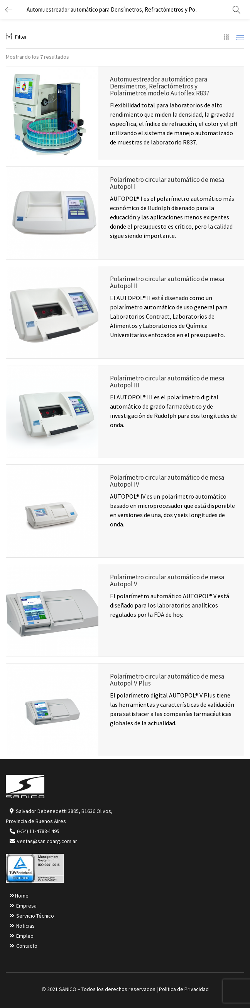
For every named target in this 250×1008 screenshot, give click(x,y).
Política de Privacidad (184, 989)
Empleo (25, 935)
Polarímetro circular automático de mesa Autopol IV (167, 481)
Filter (16, 36)
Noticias (25, 925)
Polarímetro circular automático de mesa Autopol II (167, 282)
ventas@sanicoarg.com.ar (46, 841)
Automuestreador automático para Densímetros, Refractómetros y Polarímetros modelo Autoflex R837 (159, 86)
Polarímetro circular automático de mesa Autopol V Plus (167, 679)
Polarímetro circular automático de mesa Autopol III (167, 381)
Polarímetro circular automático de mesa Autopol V (167, 580)
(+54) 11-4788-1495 (38, 831)
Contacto (26, 945)
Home (22, 895)
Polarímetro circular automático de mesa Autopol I (167, 183)
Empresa (26, 905)
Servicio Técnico (35, 915)
